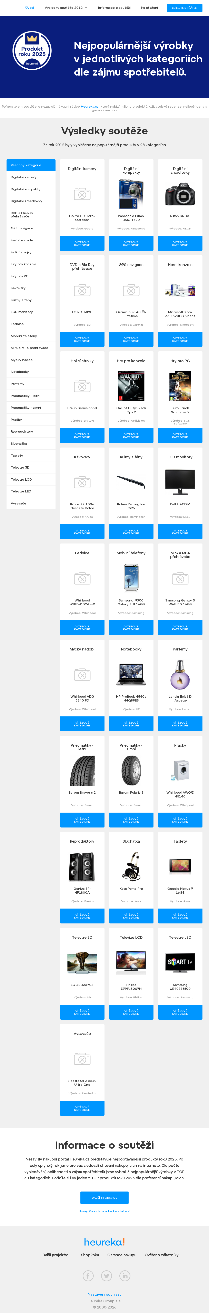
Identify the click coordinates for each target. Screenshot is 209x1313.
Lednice (17, 324)
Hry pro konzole (23, 264)
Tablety (17, 455)
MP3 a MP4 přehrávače (29, 348)
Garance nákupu (121, 1255)
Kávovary (18, 288)
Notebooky (20, 371)
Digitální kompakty (25, 189)
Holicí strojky (21, 252)
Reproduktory (22, 431)
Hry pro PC (20, 276)
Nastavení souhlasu (104, 1294)
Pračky (16, 419)
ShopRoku (90, 1255)
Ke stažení (149, 7)
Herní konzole (22, 240)
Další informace (104, 1197)
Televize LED (21, 491)
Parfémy (17, 383)
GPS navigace (22, 228)
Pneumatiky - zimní (26, 407)
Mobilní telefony (24, 336)
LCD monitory (22, 312)
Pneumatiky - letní (25, 396)
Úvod (29, 7)
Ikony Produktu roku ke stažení (104, 1211)
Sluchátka (19, 443)
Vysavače (18, 503)
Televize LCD (21, 479)
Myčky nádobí (22, 360)
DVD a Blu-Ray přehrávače (22, 214)
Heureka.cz (90, 106)
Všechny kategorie (26, 165)
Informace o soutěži (114, 7)
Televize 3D (20, 467)
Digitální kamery (24, 177)
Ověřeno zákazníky (162, 1255)
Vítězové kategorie (82, 244)
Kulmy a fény (21, 300)
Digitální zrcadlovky (26, 201)
